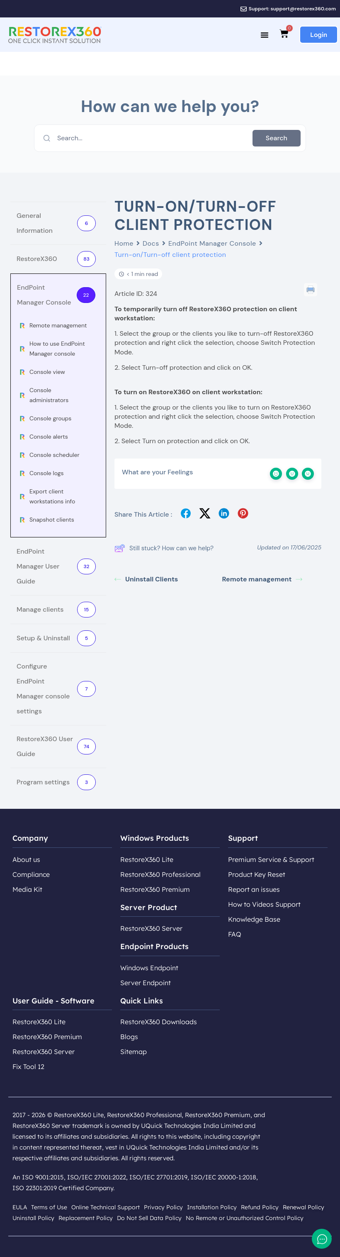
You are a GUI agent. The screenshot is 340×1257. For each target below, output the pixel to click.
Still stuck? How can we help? (164, 548)
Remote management (262, 579)
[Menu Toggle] (264, 35)
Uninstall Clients (146, 579)
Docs (151, 243)
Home (124, 243)
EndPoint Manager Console (212, 243)
